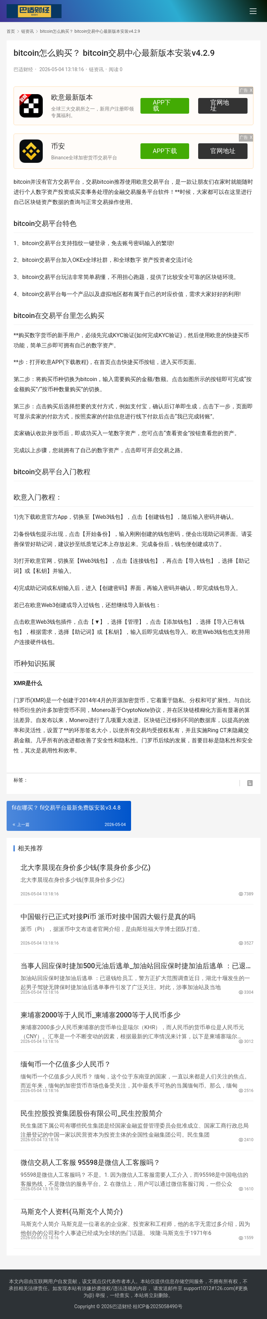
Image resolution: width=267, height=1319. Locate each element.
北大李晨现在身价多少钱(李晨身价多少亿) (86, 867)
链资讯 (96, 69)
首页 (11, 31)
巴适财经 (23, 69)
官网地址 (222, 105)
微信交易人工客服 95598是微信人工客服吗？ (90, 1162)
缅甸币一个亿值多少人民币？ (66, 1064)
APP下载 (165, 105)
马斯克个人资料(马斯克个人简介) (72, 1211)
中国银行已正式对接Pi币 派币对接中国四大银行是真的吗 (108, 916)
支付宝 (138, 406)
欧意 (141, 182)
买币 (243, 335)
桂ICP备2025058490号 (157, 1306)
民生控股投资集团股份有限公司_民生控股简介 (92, 1113)
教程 (81, 362)
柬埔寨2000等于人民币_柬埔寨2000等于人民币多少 (100, 1015)
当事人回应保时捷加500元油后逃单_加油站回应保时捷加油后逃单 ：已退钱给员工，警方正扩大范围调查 (137, 966)
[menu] (253, 11)
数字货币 (41, 335)
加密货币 (134, 700)
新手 (62, 335)
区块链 (33, 202)
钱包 (114, 517)
